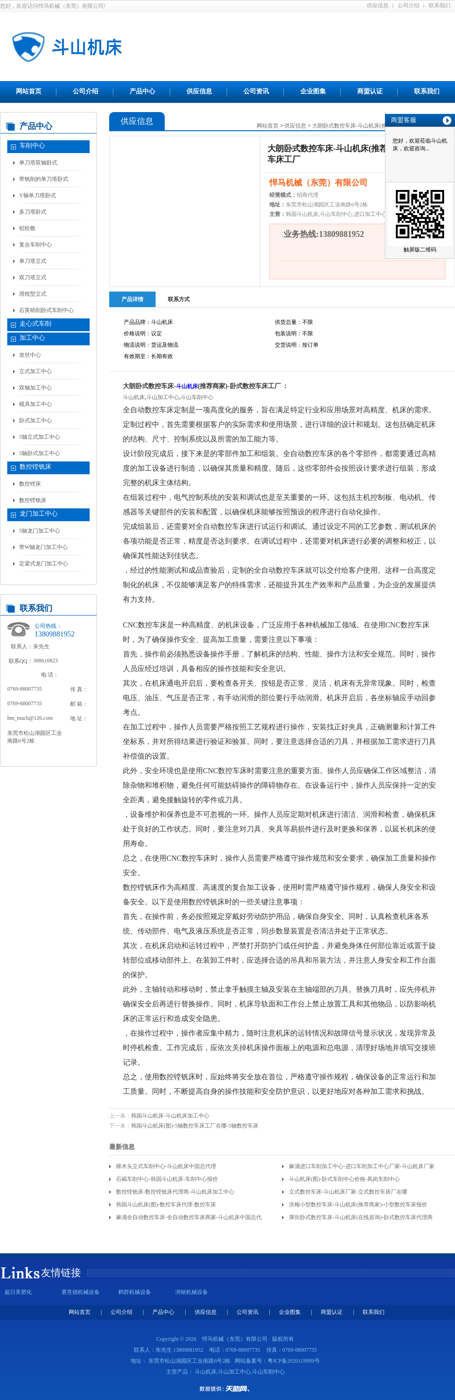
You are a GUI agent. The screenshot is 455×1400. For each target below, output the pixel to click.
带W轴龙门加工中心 (43, 547)
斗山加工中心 (163, 397)
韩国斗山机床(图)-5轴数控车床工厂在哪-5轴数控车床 (194, 1126)
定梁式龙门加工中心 (43, 563)
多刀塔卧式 (32, 212)
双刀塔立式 (32, 277)
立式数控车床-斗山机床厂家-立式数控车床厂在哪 (348, 1192)
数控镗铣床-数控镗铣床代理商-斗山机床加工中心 (175, 1192)
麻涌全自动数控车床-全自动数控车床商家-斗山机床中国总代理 (189, 1219)
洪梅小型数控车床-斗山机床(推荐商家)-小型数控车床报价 (358, 1204)
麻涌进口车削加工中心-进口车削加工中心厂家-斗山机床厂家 (362, 1166)
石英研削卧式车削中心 (46, 310)
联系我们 (439, 5)
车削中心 (32, 145)
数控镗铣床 (35, 466)
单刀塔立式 (32, 261)
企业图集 (313, 91)
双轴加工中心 (35, 388)
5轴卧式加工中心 (39, 453)
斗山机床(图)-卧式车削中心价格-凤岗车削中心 (344, 1179)
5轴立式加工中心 (39, 437)
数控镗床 (30, 484)
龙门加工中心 (39, 513)
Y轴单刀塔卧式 (37, 195)
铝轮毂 (27, 228)
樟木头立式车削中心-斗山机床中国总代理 (166, 1166)
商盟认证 (370, 91)
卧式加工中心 (35, 420)
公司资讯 (256, 91)
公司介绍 (409, 5)
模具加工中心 (35, 404)
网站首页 (28, 91)
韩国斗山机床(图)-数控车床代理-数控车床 (166, 1204)
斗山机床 (187, 386)
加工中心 (32, 337)
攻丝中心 (30, 355)
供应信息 (378, 5)
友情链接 (61, 1272)
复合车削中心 (35, 244)
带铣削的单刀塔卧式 (43, 179)
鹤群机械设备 (134, 1292)
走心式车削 (35, 323)
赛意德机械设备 (80, 1292)
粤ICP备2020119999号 (293, 1361)
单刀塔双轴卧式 (38, 162)
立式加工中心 (35, 371)
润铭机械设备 (191, 1292)
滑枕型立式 (32, 294)
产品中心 (142, 91)
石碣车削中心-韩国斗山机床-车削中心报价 (167, 1179)
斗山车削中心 (197, 397)
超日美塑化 (18, 1292)
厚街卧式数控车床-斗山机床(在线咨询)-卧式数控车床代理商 (361, 1217)
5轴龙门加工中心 (39, 531)
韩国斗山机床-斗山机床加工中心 (170, 1116)
